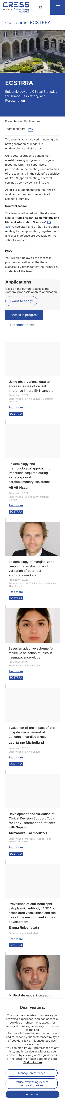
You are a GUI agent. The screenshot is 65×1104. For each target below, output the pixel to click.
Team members (15, 128)
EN (41, 7)
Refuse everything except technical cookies (31, 1083)
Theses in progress (24, 315)
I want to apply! (21, 301)
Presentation (13, 121)
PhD (30, 128)
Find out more (32, 1062)
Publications (32, 121)
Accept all (32, 1094)
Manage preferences (31, 1073)
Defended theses (22, 325)
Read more (16, 407)
